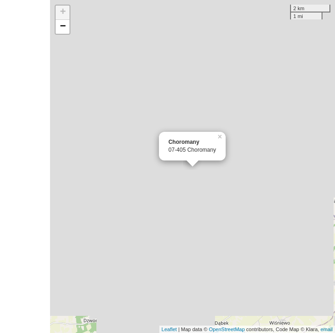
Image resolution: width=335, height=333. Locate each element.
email (327, 329)
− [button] (63, 27)
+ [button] (63, 12)
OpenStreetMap (227, 329)
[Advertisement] (25, 166)
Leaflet (169, 329)
